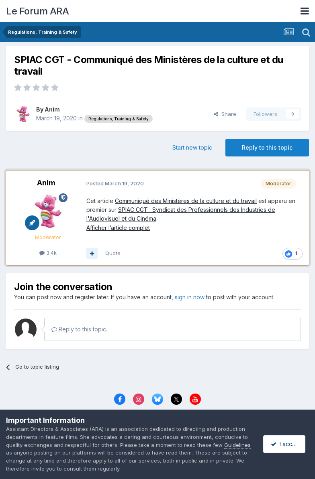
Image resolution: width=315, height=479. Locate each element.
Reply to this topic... (80, 329)
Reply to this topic (267, 147)
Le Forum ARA (37, 11)
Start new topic (192, 147)
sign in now (190, 297)
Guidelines (237, 445)
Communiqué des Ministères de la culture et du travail (186, 200)
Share (225, 114)
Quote (113, 253)
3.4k (48, 253)
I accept (285, 443)
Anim (52, 109)
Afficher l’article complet (118, 227)
